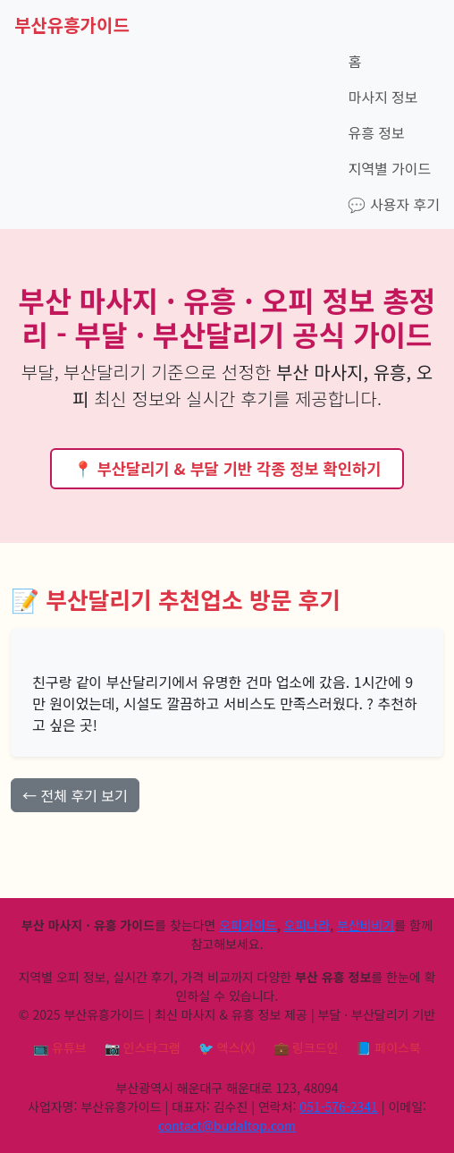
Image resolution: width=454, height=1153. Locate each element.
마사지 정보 (382, 96)
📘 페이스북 (388, 1047)
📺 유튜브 (60, 1047)
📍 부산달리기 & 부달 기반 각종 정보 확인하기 (227, 468)
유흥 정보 (376, 132)
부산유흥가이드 (72, 25)
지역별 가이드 (389, 168)
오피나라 (307, 925)
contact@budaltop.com (227, 1125)
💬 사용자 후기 (394, 204)
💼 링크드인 (305, 1047)
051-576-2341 (338, 1106)
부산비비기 (365, 925)
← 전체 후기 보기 (75, 795)
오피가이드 (247, 925)
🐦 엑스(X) (227, 1047)
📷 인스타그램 (143, 1047)
